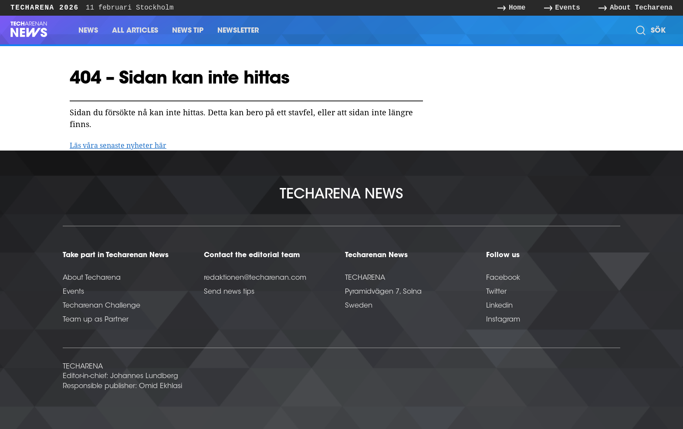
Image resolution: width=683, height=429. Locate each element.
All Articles (135, 30)
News (88, 30)
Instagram (503, 319)
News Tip (187, 30)
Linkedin (499, 305)
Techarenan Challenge (101, 305)
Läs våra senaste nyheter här (118, 145)
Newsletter (238, 30)
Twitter (496, 291)
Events (73, 291)
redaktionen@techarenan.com (255, 278)
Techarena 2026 (44, 7)
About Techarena (92, 278)
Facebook (503, 278)
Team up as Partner (95, 319)
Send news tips (229, 291)
